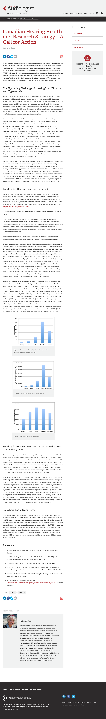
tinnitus (22, 593)
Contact (83, 702)
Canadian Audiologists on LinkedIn (64, 696)
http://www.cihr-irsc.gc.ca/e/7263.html (16, 207)
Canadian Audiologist (18, 9)
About (73, 13)
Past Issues (89, 13)
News (80, 13)
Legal (94, 702)
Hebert (12, 593)
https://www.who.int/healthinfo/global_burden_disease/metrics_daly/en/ (31, 583)
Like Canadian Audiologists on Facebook (68, 696)
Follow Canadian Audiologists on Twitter (73, 696)
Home (65, 13)
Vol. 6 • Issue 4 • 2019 (29, 19)
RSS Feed (102, 13)
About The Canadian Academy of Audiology (22, 689)
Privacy (89, 702)
